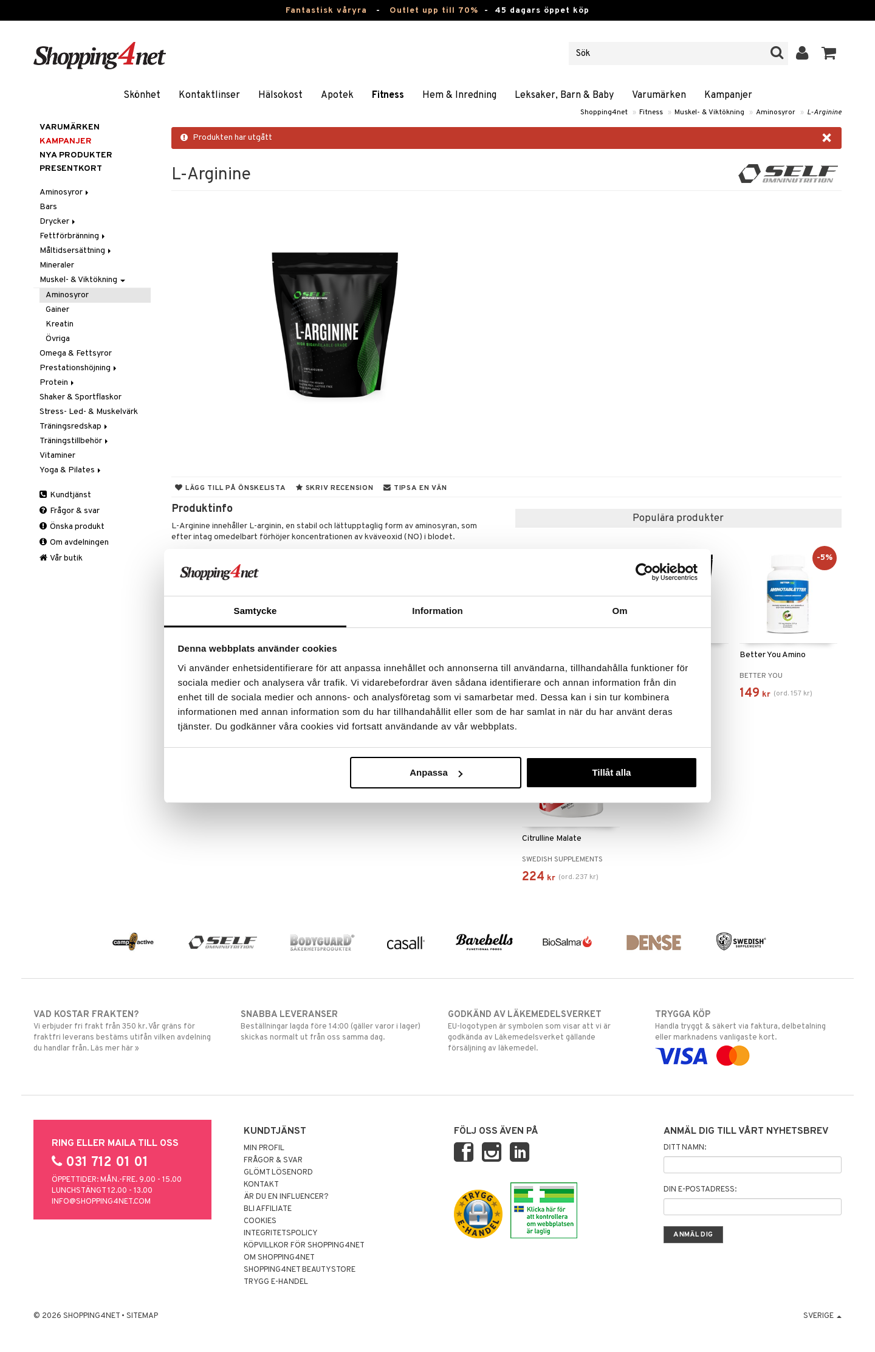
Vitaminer (57, 455)
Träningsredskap (74, 426)
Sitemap (142, 1316)
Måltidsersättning (76, 251)
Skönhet (141, 95)
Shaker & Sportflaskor (80, 397)
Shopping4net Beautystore (299, 1270)
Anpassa (436, 772)
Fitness (388, 95)
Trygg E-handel (276, 1282)
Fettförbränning (73, 236)
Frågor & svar (69, 511)
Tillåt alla (611, 772)
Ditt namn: (685, 1148)
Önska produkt (72, 527)
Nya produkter (75, 155)
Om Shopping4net (279, 1258)
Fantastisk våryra (326, 10)
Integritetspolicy (281, 1233)
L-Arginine (824, 112)
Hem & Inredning (459, 95)
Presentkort (70, 169)
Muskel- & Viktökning (709, 112)
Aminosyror (775, 112)
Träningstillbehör (74, 441)
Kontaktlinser (209, 95)
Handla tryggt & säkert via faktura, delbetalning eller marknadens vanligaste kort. (748, 1035)
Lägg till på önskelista (230, 488)
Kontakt (261, 1185)
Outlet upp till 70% (433, 10)
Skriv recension (334, 488)
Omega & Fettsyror (75, 353)
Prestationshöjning (78, 368)
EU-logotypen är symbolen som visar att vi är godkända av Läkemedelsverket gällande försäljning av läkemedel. (541, 1031)
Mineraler (56, 265)
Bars (48, 207)
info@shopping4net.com (101, 1202)
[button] (829, 53)
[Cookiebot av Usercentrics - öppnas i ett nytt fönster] (644, 572)
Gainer (57, 310)
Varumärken (659, 95)
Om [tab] (619, 610)
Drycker (58, 221)
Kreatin (60, 324)
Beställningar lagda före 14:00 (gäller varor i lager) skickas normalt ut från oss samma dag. (334, 1026)
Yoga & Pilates (71, 470)
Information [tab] (437, 610)
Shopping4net (604, 112)
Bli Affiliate (268, 1209)
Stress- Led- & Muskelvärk (88, 412)
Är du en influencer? (286, 1197)
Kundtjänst (65, 495)
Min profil (264, 1148)
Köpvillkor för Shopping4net (304, 1245)
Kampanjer (728, 95)
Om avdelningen (74, 542)
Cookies (260, 1221)
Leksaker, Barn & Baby (564, 95)
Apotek (337, 95)
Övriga (58, 339)
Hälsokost (280, 95)
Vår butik (61, 558)
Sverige (822, 1316)
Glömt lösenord (278, 1173)
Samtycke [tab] (255, 610)
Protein (57, 383)
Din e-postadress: (700, 1190)
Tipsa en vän (415, 488)
